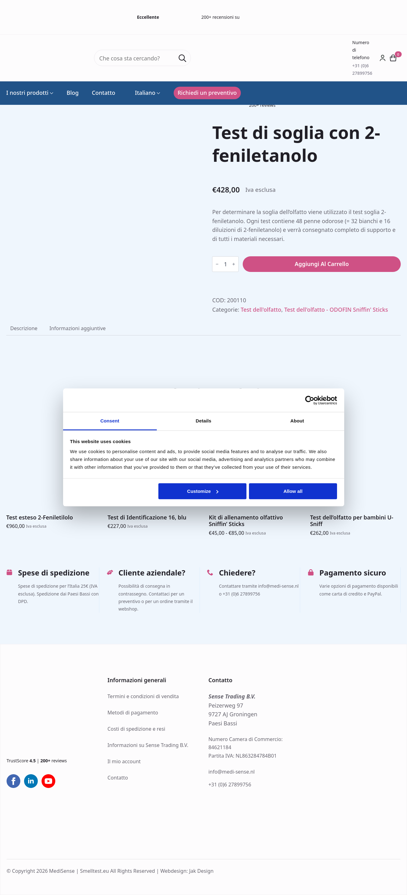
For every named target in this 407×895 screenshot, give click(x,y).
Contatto (103, 93)
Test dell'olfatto (261, 309)
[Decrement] (217, 264)
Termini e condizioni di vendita (143, 696)
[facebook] (13, 781)
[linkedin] (31, 781)
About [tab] (297, 420)
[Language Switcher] (157, 93)
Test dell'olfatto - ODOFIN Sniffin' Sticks (336, 309)
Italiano (141, 93)
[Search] (182, 58)
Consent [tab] (109, 420)
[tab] (24, 328)
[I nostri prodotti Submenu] (50, 93)
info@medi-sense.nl (231, 771)
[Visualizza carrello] (393, 58)
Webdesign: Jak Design (187, 870)
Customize (202, 491)
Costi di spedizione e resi (136, 728)
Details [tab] (203, 420)
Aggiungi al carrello (322, 264)
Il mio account (124, 761)
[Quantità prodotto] (225, 264)
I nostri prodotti (27, 93)
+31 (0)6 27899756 (229, 784)
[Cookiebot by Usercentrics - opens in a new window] (309, 400)
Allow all (293, 491)
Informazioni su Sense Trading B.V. (147, 745)
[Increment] (233, 264)
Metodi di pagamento (132, 712)
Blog (72, 93)
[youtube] (48, 781)
